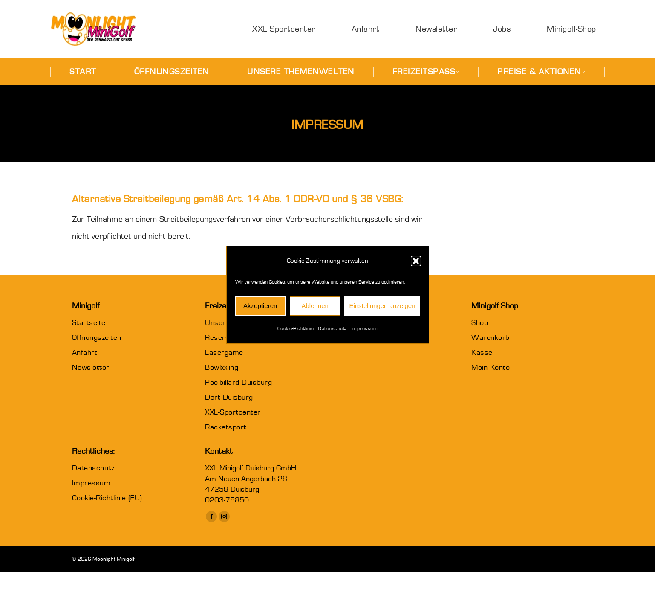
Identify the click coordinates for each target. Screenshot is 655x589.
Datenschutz (332, 328)
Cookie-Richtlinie (295, 328)
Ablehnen (314, 305)
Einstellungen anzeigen (382, 305)
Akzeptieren (260, 305)
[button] (416, 261)
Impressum (365, 328)
